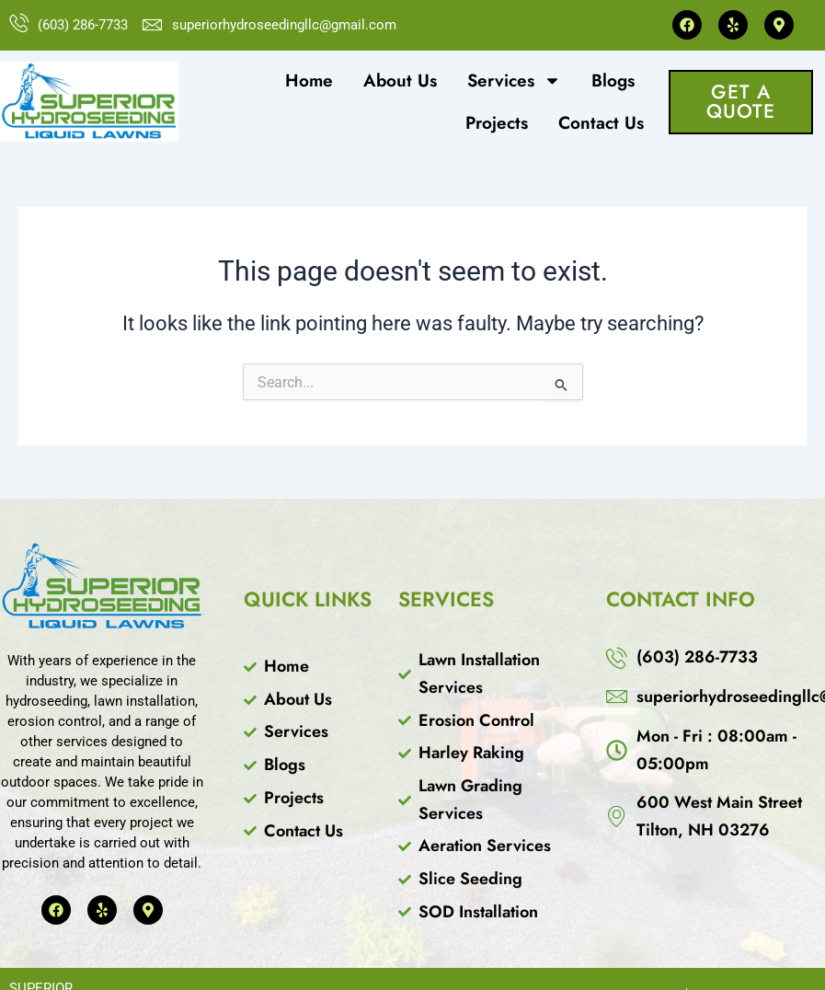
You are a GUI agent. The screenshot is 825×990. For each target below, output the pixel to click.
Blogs (613, 80)
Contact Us (601, 122)
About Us (400, 80)
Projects (496, 122)
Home (309, 80)
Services (514, 80)
